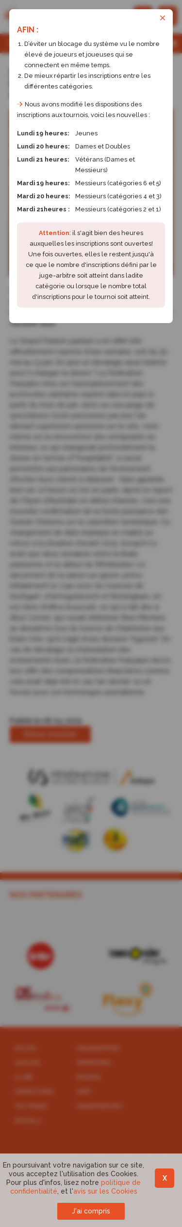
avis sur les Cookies (105, 1191)
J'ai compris (91, 1211)
